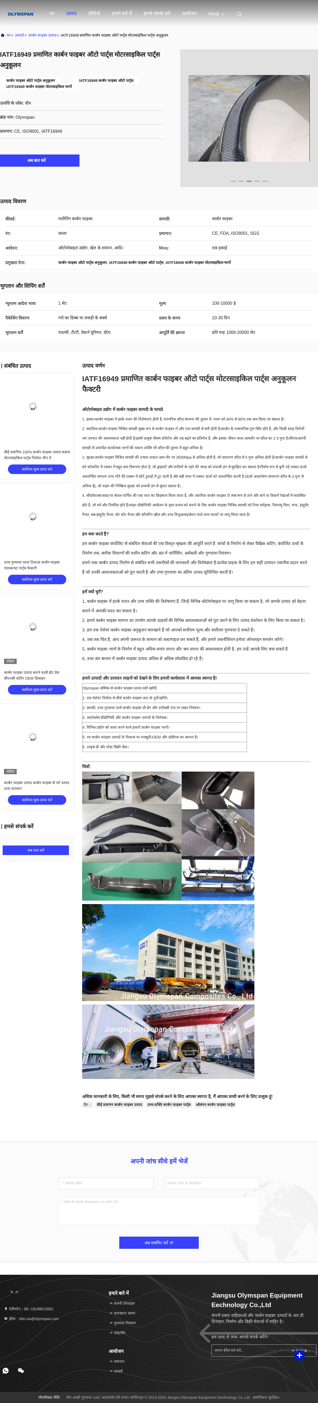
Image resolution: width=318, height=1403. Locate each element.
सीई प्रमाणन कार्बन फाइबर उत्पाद (119, 1105)
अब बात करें (39, 160)
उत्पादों (19, 35)
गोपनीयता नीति (49, 1397)
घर (52, 13)
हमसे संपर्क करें (157, 13)
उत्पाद (71, 13)
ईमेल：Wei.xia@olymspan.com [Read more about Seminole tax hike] (31, 1319)
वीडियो (94, 13)
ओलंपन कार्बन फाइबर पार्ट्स (215, 1105)
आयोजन (189, 13)
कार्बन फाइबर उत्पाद (42, 35)
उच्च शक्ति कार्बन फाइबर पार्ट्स (169, 1105)
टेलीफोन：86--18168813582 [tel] (28, 1309)
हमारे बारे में (122, 13)
